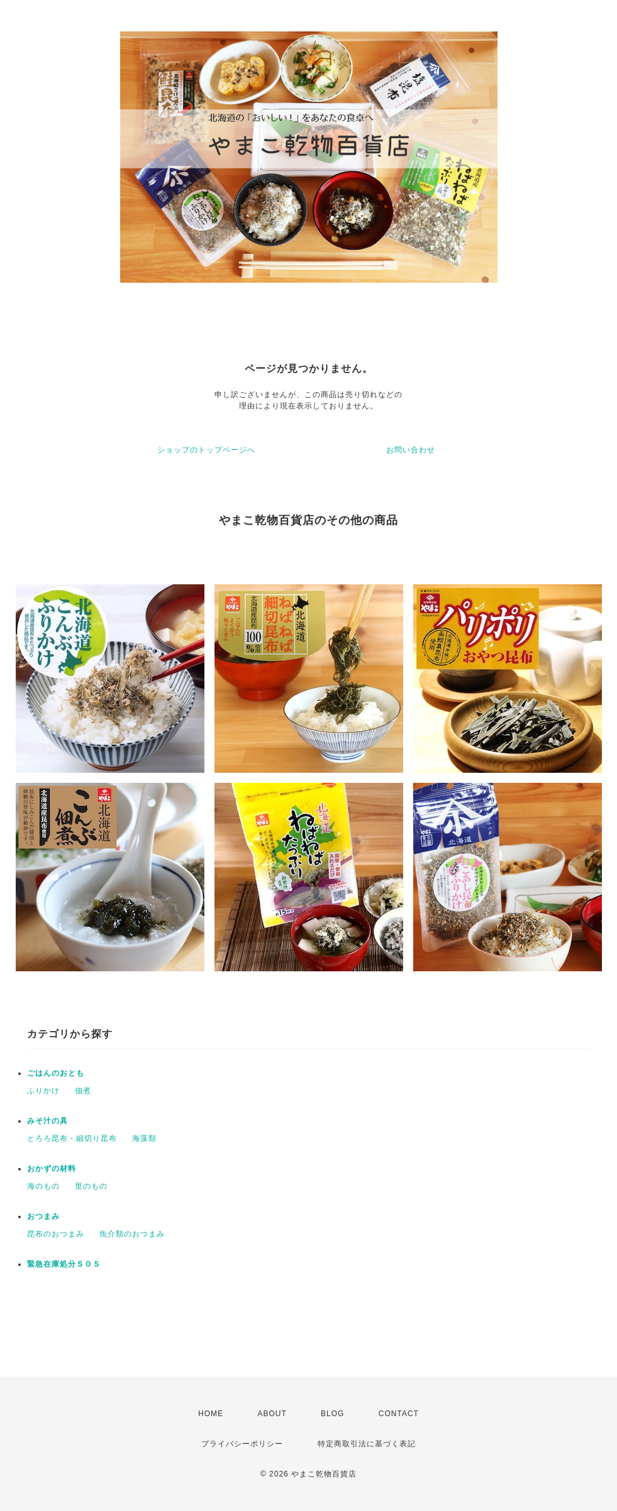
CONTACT (399, 1413)
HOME (210, 1413)
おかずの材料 (51, 1168)
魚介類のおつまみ (132, 1234)
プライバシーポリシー (242, 1443)
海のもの (43, 1186)
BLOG (332, 1413)
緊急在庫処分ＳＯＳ (64, 1264)
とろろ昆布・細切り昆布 (72, 1138)
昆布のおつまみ (55, 1234)
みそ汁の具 (47, 1120)
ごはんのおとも (55, 1073)
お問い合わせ (410, 449)
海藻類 (144, 1138)
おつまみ (43, 1216)
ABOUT (271, 1413)
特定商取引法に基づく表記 (367, 1443)
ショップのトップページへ (206, 449)
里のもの (91, 1186)
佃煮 (83, 1090)
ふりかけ (43, 1090)
